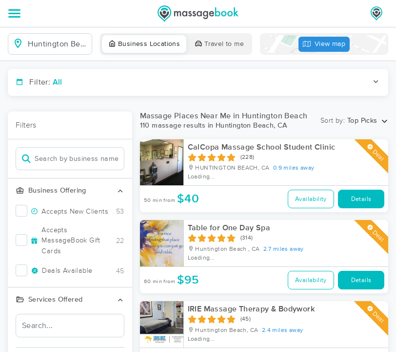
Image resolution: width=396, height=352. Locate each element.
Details (361, 199)
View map (324, 44)
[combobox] (58, 44)
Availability (311, 199)
